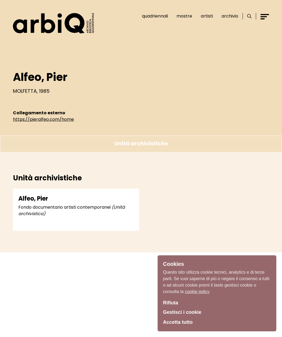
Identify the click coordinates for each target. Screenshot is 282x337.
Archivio (230, 16)
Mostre (184, 16)
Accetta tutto (178, 322)
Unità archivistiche (141, 143)
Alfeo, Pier (33, 198)
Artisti (207, 16)
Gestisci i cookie (182, 312)
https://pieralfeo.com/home (43, 119)
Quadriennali (155, 16)
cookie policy (197, 291)
